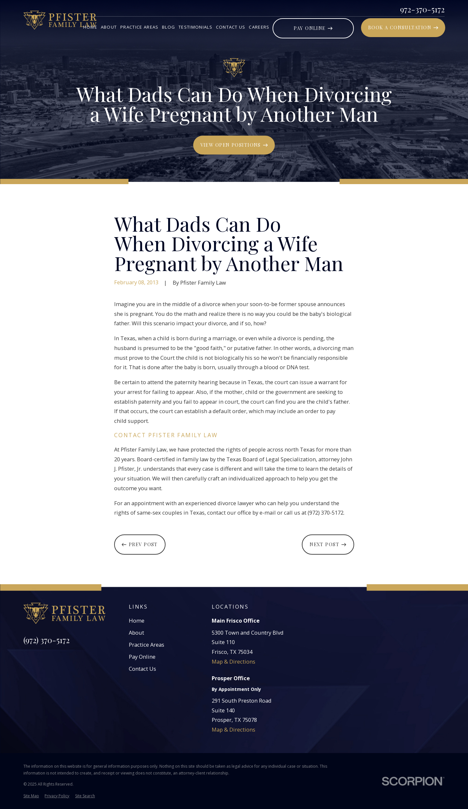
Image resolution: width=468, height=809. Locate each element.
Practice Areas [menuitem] (139, 27)
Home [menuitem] (90, 27)
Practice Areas (146, 644)
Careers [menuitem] (259, 27)
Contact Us (142, 668)
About (136, 632)
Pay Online (142, 656)
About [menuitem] (109, 27)
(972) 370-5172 (46, 640)
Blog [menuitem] (168, 27)
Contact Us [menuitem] (231, 27)
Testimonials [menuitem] (195, 27)
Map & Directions (233, 661)
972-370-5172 (422, 9)
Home (136, 620)
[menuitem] (31, 796)
